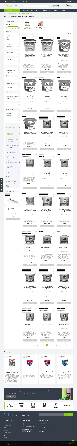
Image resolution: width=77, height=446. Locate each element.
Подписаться (68, 414)
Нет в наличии (12, 218)
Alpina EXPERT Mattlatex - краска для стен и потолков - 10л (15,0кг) (47, 95)
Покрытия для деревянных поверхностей (12, 142)
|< (27, 345)
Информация (57, 10)
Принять (70, 443)
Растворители (10, 150)
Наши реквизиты (7, 423)
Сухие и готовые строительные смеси (10, 157)
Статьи (64, 10)
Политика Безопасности (9, 428)
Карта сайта (6, 434)
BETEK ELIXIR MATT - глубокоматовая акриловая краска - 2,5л (64, 172)
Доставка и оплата (25, 1)
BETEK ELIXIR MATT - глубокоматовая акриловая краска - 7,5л (30, 210)
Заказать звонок (56, 6)
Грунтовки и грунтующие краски (12, 130)
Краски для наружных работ (13, 139)
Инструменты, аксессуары (12, 181)
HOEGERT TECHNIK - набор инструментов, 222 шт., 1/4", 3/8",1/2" (65, 371)
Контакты (6, 430)
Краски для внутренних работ (13, 136)
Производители (7, 435)
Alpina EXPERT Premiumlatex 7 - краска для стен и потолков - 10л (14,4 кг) (30, 133)
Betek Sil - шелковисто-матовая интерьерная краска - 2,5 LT (47, 287)
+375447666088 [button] (43, 424)
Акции (32, 10)
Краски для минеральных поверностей (12, 134)
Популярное (26, 10)
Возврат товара (7, 432)
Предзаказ (47, 72)
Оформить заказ (70, 6)
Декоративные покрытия (11, 162)
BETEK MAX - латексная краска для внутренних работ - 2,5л (64, 210)
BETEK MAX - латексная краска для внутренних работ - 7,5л (29, 249)
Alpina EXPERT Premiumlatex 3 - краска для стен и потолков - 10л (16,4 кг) (64, 95)
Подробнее (10, 396)
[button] (8, 1)
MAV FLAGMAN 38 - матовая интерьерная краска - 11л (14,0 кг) (30, 370)
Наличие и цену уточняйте (30, 149)
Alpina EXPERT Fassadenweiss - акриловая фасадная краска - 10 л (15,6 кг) (29, 95)
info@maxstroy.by (43, 425)
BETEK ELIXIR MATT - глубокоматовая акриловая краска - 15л (47, 172)
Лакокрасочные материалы (12, 13)
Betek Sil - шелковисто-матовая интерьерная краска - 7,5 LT (64, 287)
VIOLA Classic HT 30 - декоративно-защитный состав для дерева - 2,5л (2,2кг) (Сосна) (12, 371)
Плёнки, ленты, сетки (11, 170)
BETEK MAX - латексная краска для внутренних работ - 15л (47, 210)
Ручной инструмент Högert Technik (12, 175)
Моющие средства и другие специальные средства (13, 153)
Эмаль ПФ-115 (10, 147)
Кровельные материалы (11, 178)
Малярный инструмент (11, 160)
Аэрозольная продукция (11, 124)
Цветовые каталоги (47, 10)
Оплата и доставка (8, 425)
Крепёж (7, 172)
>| (66, 345)
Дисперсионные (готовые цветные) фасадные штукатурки (11, 166)
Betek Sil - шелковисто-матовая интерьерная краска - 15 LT (30, 287)
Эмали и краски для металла (13, 145)
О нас (5, 427)
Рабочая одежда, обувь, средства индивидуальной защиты (12, 185)
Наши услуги (38, 10)
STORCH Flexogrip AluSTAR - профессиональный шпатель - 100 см (13, 210)
